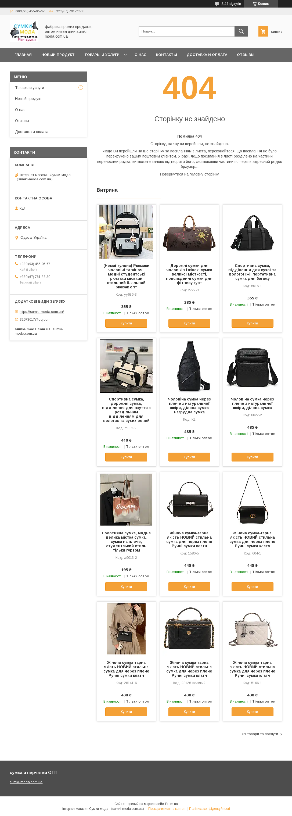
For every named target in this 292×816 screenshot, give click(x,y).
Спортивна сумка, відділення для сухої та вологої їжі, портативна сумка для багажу (252, 272)
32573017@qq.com (35, 319)
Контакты (166, 55)
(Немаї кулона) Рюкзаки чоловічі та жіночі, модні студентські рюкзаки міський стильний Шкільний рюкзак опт (126, 276)
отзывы (245, 55)
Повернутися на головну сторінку (189, 174)
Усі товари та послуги (259, 734)
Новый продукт (58, 55)
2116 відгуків (231, 4)
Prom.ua (171, 804)
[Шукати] (241, 31)
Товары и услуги (102, 55)
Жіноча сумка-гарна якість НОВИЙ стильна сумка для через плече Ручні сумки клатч (189, 539)
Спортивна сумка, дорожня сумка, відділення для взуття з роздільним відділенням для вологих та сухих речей (126, 410)
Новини (23, 69)
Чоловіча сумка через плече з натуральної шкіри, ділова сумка (252, 403)
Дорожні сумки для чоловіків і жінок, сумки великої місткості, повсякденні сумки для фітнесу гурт (189, 274)
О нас (140, 55)
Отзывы (22, 121)
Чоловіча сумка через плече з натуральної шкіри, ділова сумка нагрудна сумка (189, 405)
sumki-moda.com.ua (26, 782)
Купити (126, 323)
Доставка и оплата (207, 55)
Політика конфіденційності (209, 809)
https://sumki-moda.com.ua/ (42, 312)
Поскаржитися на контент (167, 809)
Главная (23, 55)
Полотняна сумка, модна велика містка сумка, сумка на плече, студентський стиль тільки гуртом (126, 541)
